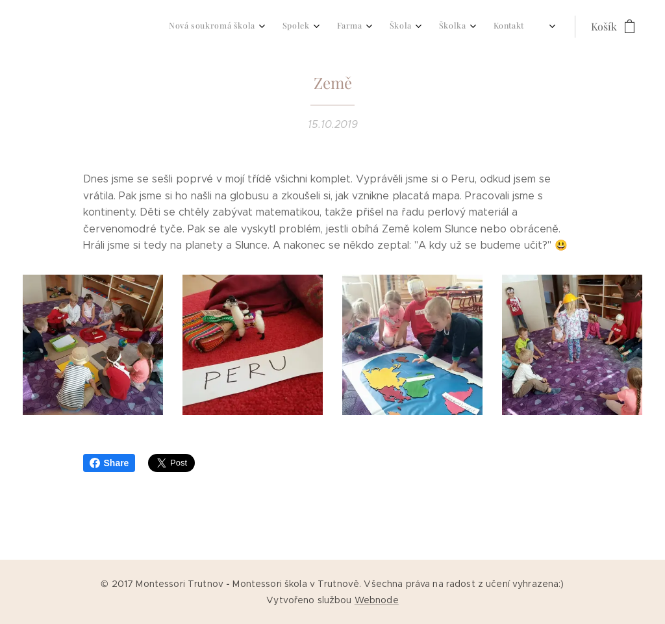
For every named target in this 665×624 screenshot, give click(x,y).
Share (109, 463)
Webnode (377, 600)
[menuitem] (401, 26)
